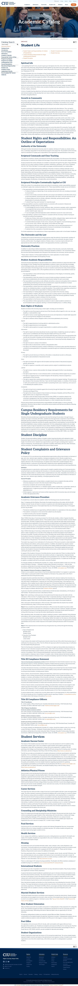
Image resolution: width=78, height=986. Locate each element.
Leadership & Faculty (6, 71)
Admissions (4, 53)
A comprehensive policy (70, 694)
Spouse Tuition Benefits (58, 899)
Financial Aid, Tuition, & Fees (8, 57)
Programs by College (6, 60)
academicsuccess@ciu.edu (68, 763)
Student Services (55, 53)
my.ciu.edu (48, 696)
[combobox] (64, 39)
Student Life (4, 67)
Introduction (4, 50)
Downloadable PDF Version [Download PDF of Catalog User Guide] (8, 73)
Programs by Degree (6, 59)
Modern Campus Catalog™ (56, 985)
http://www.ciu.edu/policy (64, 750)
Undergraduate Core (6, 62)
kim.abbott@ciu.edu (50, 719)
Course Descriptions (6, 64)
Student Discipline (28, 58)
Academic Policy (5, 69)
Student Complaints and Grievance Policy (61, 51)
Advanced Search (5, 46)
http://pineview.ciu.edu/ (45, 858)
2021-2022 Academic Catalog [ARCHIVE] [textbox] (59, 39)
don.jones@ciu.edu (50, 713)
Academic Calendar (6, 55)
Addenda (3, 74)
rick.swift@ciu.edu (42, 725)
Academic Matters (48, 588)
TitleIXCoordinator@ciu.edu (52, 705)
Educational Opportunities (8, 66)
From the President (6, 51)
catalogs (18, 985)
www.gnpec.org (62, 568)
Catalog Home (5, 48)
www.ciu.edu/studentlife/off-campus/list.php (51, 862)
